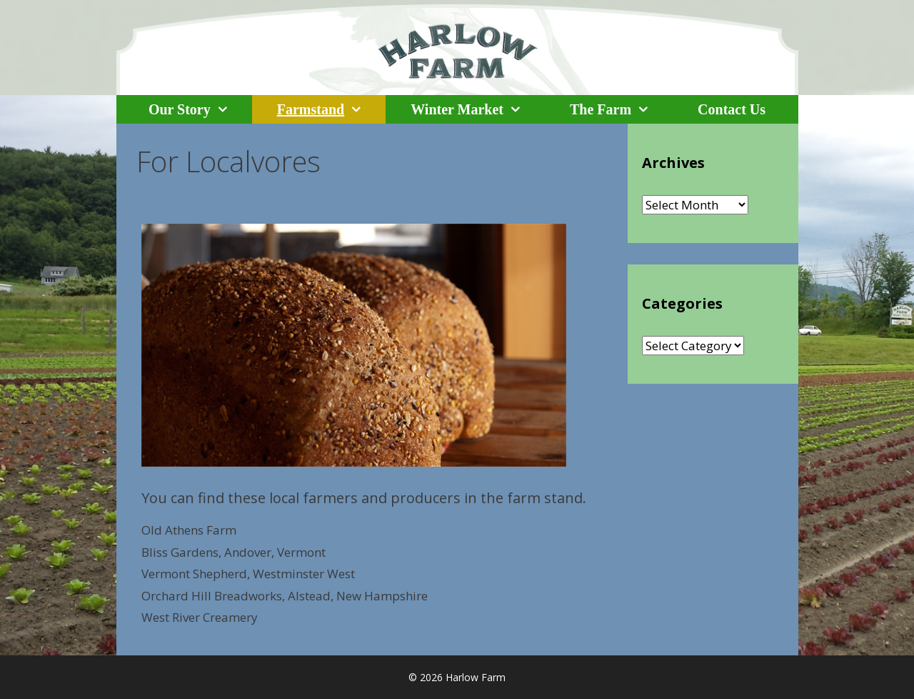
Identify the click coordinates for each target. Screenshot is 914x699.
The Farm (621, 109)
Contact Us (731, 109)
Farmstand (331, 109)
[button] (231, 109)
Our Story (200, 109)
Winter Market (478, 109)
